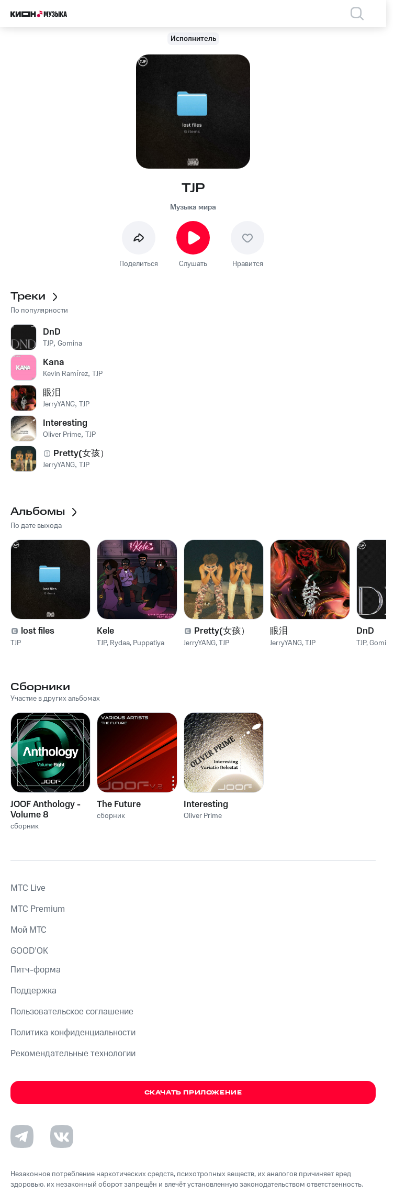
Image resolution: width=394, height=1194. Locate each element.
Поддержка (33, 991)
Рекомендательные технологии (73, 1053)
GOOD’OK (29, 951)
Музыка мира (193, 207)
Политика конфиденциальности (73, 1032)
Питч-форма (35, 970)
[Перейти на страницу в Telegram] (21, 1136)
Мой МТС (28, 930)
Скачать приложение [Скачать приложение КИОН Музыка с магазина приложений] (193, 1092)
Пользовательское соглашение (71, 1011)
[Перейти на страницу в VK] (61, 1136)
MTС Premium (37, 909)
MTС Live (28, 888)
